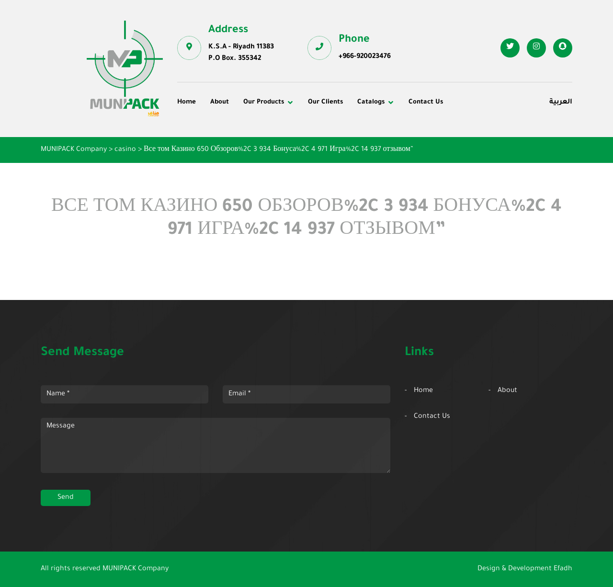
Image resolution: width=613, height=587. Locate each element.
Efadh (563, 569)
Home (186, 102)
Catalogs (371, 102)
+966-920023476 (365, 57)
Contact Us (426, 102)
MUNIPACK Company (135, 569)
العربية (560, 102)
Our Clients (325, 102)
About (219, 102)
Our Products (263, 102)
